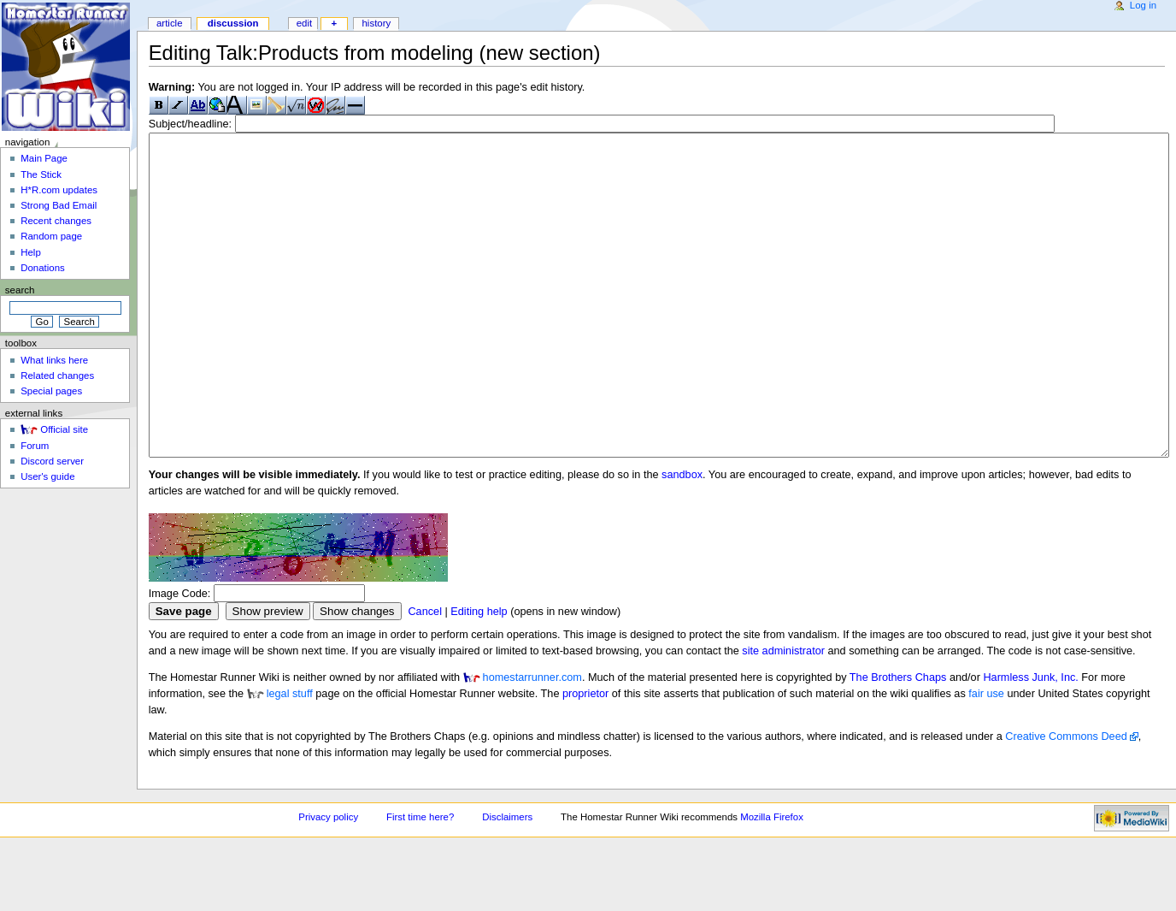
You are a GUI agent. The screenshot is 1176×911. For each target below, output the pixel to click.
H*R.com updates (59, 190)
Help (31, 252)
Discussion (233, 23)
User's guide (47, 476)
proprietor (585, 758)
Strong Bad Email (59, 205)
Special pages (51, 391)
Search (20, 290)
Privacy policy (328, 881)
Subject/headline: (190, 124)
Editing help (478, 676)
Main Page (44, 158)
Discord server (52, 461)
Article (169, 23)
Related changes (57, 375)
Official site (64, 429)
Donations (43, 268)
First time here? (420, 881)
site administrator (783, 715)
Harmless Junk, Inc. (1030, 742)
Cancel (425, 676)
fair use (986, 758)
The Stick (41, 174)
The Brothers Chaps (898, 742)
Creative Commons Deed (1065, 801)
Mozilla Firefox (771, 881)
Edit (304, 23)
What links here (54, 360)
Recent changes (56, 221)
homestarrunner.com (532, 742)
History (376, 23)
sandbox (682, 539)
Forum (35, 446)
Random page (51, 236)
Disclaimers (507, 881)
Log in (1143, 5)
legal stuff (290, 758)
